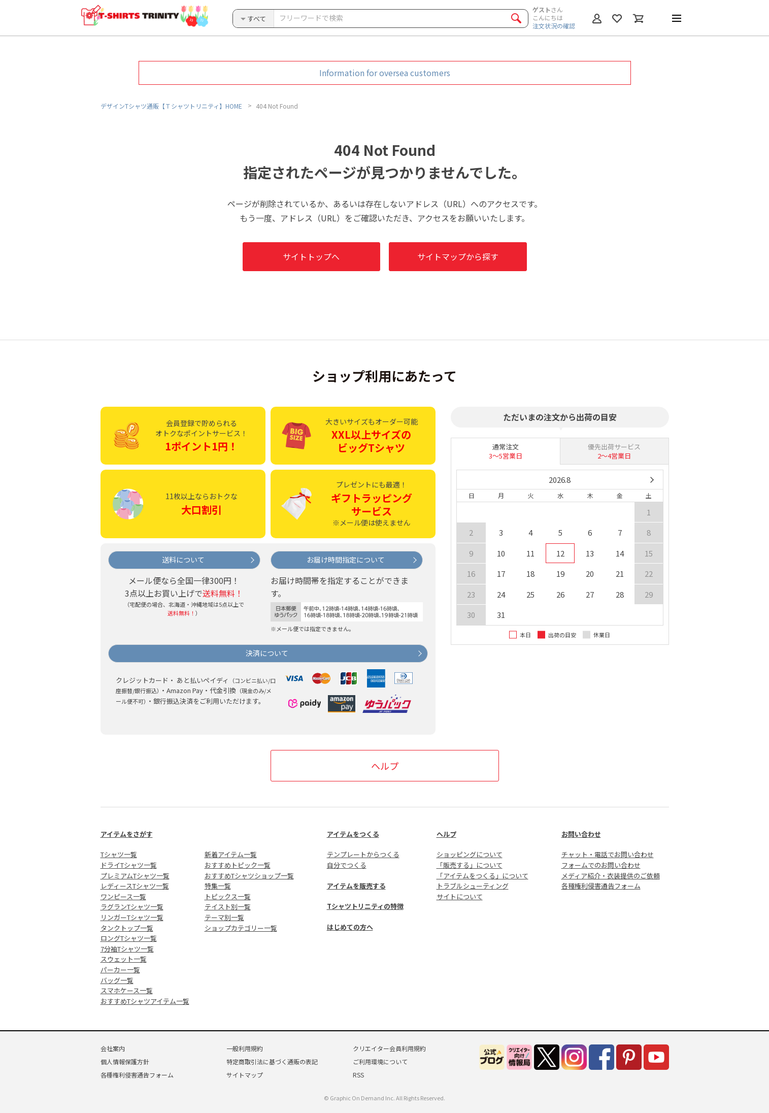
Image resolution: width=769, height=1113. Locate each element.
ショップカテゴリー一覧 (241, 928)
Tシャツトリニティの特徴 (365, 906)
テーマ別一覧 (224, 917)
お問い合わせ (581, 834)
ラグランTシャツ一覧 (132, 906)
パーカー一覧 (120, 969)
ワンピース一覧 (123, 896)
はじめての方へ (350, 927)
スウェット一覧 (124, 959)
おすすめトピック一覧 (238, 865)
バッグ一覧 (117, 980)
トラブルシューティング (473, 886)
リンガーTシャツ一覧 (132, 917)
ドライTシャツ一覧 (129, 865)
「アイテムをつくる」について (482, 875)
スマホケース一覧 (127, 990)
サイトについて (460, 896)
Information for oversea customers (384, 73)
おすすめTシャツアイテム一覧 (145, 1001)
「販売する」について (470, 865)
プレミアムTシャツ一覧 (135, 875)
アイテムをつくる (353, 834)
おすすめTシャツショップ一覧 (249, 875)
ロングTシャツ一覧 (129, 938)
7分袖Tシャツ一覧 (127, 949)
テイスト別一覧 (228, 906)
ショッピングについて (470, 854)
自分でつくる (346, 865)
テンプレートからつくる (363, 854)
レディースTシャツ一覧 (135, 886)
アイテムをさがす (127, 834)
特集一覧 (218, 886)
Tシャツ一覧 (119, 854)
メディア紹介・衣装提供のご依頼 (610, 875)
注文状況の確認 (553, 25)
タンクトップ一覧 (127, 928)
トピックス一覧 (228, 896)
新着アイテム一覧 (231, 854)
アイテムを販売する (356, 886)
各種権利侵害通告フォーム (601, 886)
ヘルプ (384, 765)
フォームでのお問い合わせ (601, 865)
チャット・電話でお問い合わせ (607, 854)
